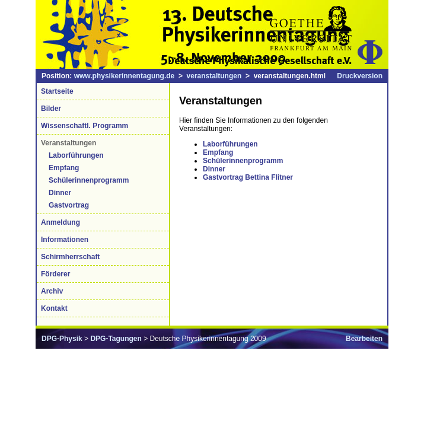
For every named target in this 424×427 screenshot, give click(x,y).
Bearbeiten (364, 338)
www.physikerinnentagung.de (124, 76)
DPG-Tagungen (115, 338)
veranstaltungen (214, 76)
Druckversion (359, 76)
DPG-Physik (62, 338)
